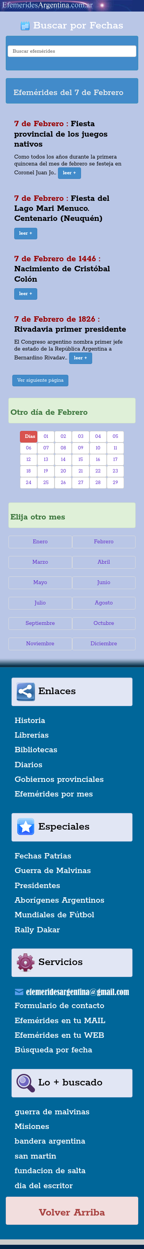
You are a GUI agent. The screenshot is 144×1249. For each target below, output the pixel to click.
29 (115, 483)
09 (80, 448)
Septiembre (40, 623)
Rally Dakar (37, 930)
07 (46, 448)
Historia (30, 720)
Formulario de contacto (59, 1005)
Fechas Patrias (43, 856)
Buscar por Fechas (72, 25)
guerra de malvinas (52, 1112)
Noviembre (40, 643)
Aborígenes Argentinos (59, 900)
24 (28, 483)
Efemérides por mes (54, 794)
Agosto (104, 602)
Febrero (104, 541)
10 (98, 448)
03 (80, 436)
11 (115, 448)
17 (115, 460)
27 (80, 483)
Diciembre (104, 643)
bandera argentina (50, 1141)
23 (115, 471)
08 (63, 448)
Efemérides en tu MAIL (60, 1020)
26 (63, 483)
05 (115, 436)
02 (63, 436)
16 (98, 460)
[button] (69, 173)
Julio (40, 602)
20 (63, 471)
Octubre (104, 623)
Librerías (32, 735)
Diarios (28, 765)
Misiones (32, 1126)
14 (63, 460)
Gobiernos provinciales (59, 779)
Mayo (40, 582)
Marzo (40, 562)
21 (81, 471)
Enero (40, 541)
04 (98, 436)
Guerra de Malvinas (53, 870)
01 (46, 436)
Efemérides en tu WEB (59, 1035)
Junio (103, 582)
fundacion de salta (50, 1171)
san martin (35, 1156)
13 (46, 460)
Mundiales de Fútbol (54, 915)
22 (98, 471)
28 (98, 483)
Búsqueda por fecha (53, 1050)
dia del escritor (44, 1186)
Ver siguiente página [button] (40, 380)
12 (28, 460)
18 (28, 471)
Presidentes (37, 885)
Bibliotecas (36, 750)
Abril (104, 562)
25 (46, 483)
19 (46, 471)
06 (28, 448)
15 (80, 460)
